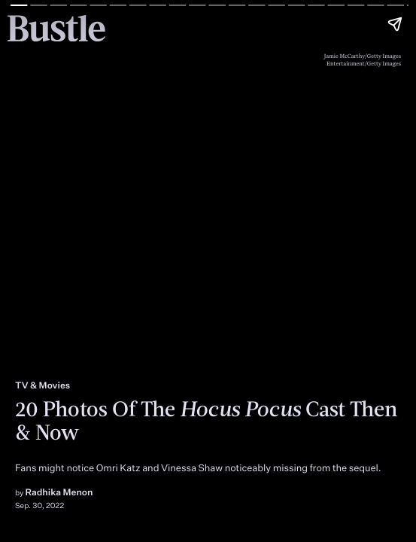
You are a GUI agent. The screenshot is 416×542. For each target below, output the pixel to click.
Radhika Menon (59, 492)
